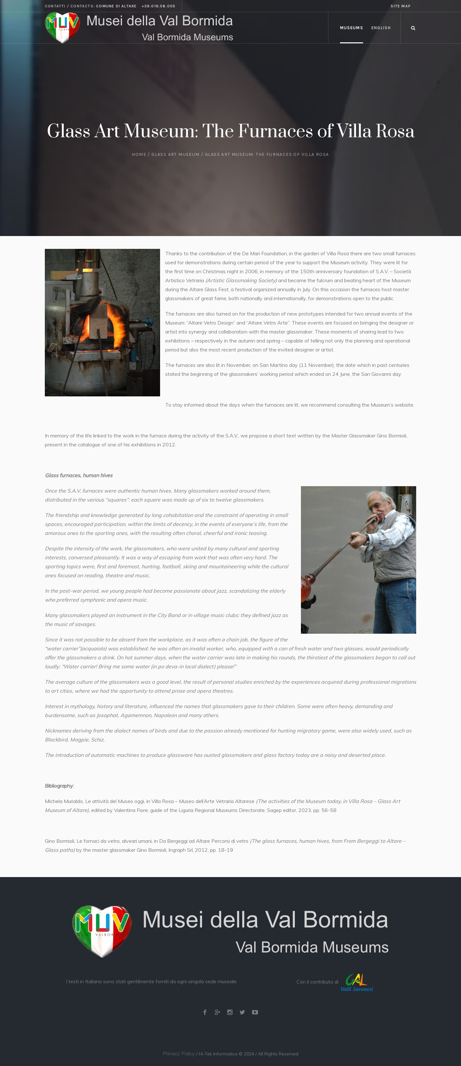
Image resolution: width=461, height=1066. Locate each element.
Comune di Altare (116, 6)
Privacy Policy (179, 1053)
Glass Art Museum (175, 154)
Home (139, 154)
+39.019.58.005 (159, 6)
